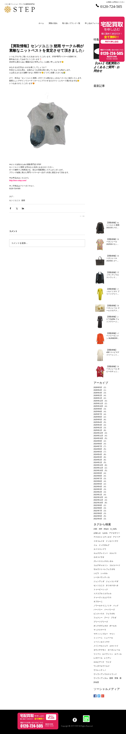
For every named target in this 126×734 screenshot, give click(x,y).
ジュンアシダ (99, 581)
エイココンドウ (100, 549)
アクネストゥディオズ (102, 537)
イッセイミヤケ (112, 541)
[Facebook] (75, 720)
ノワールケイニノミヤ (102, 606)
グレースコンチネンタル (103, 561)
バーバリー (98, 610)
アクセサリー (114, 533)
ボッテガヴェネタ (101, 626)
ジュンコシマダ (112, 581)
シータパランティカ (102, 577)
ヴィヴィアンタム (101, 678)
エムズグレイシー (101, 553)
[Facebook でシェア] (10, 208)
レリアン (107, 658)
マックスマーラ (100, 630)
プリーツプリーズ (101, 622)
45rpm (106, 529)
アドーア (116, 537)
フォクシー (98, 618)
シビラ (96, 573)
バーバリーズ (109, 610)
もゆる (105, 533)
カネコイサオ (99, 557)
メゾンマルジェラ (101, 646)
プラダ (113, 618)
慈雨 (23, 200)
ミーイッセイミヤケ (102, 642)
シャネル (104, 573)
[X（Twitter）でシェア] (16, 208)
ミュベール (108, 638)
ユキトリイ (113, 646)
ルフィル (118, 654)
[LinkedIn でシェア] (23, 208)
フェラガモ (110, 614)
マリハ (112, 634)
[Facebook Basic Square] (95, 695)
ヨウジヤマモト (100, 650)
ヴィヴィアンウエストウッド (105, 674)
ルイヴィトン (107, 654)
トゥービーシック (101, 589)
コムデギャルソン (101, 565)
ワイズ (108, 662)
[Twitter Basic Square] (98, 695)
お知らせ (97, 533)
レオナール (98, 658)
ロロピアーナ (99, 662)
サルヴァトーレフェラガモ (104, 569)
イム (95, 545)
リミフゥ (97, 654)
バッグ (115, 606)
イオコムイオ (99, 541)
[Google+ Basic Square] (102, 695)
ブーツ (106, 618)
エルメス (113, 553)
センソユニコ (14, 200)
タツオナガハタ (112, 585)
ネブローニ (98, 601)
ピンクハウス (99, 614)
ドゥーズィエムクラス (102, 597)
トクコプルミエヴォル (102, 593)
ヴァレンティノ (100, 670)
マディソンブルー (101, 634)
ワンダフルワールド (102, 666)
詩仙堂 (96, 682)
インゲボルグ (104, 545)
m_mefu (113, 529)
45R (100, 529)
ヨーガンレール (114, 650)
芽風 (116, 678)
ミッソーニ (98, 638)
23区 (95, 529)
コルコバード (114, 565)
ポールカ (113, 626)
